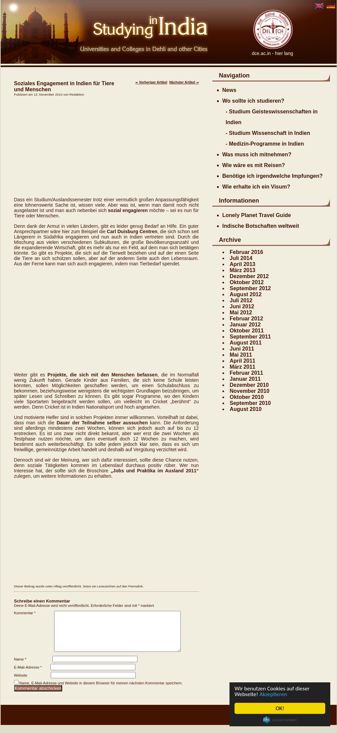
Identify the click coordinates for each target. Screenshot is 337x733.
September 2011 (250, 336)
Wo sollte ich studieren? (253, 101)
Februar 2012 (246, 318)
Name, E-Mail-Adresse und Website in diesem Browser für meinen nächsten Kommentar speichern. (101, 691)
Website (21, 683)
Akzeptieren (273, 694)
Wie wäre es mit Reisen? (253, 165)
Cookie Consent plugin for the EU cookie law (280, 720)
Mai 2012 (241, 312)
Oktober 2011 (247, 330)
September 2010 (250, 403)
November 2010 (249, 391)
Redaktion (77, 94)
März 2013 (243, 270)
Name (20, 667)
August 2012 (246, 294)
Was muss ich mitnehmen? (257, 154)
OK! (280, 708)
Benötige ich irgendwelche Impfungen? (272, 176)
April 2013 (242, 264)
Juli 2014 (241, 258)
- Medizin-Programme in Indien (265, 144)
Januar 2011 (245, 379)
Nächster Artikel (184, 82)
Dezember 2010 (249, 385)
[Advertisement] (106, 147)
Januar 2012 (245, 324)
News (229, 90)
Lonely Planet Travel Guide (256, 215)
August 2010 (246, 409)
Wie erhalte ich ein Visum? (256, 187)
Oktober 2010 (247, 397)
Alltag (57, 586)
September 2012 (250, 288)
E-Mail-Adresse (28, 675)
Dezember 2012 (249, 276)
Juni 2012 (242, 306)
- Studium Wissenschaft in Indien (268, 133)
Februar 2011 (246, 373)
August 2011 (246, 343)
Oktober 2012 (247, 282)
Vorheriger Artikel (151, 82)
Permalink (135, 586)
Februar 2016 (246, 252)
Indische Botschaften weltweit (260, 226)
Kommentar (25, 613)
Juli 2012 (241, 300)
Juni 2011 (242, 349)
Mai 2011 (241, 355)
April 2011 (242, 361)
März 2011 (243, 367)
